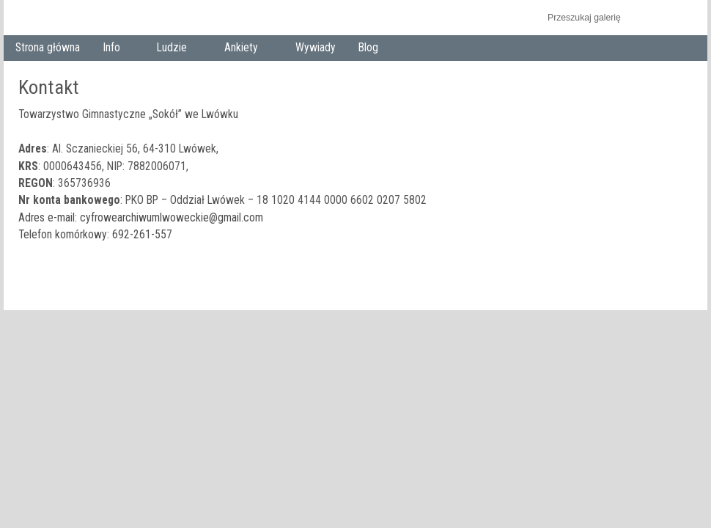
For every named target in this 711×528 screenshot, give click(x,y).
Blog (368, 47)
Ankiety (244, 48)
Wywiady (315, 47)
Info (114, 48)
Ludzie (175, 48)
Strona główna (47, 47)
